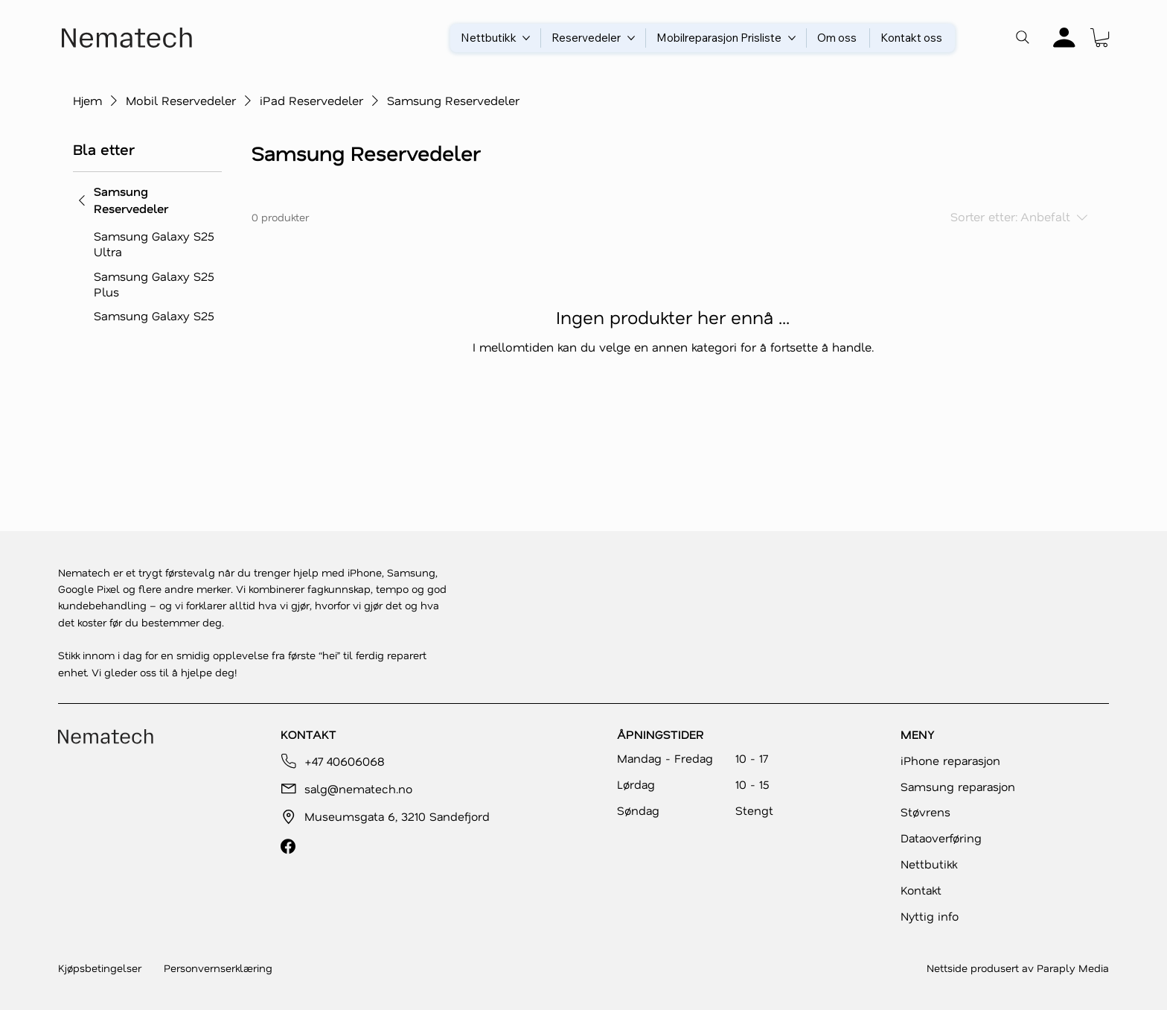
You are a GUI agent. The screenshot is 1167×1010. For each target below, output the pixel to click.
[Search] (1022, 37)
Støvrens (925, 811)
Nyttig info (930, 916)
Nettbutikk (929, 864)
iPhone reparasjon (950, 760)
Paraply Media (1073, 968)
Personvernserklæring (218, 968)
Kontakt (921, 890)
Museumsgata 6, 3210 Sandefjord (397, 816)
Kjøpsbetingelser (99, 968)
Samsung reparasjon (958, 786)
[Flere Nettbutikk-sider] (526, 38)
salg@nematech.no (358, 788)
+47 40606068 (344, 761)
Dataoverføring (941, 837)
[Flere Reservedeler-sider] (631, 38)
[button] (1101, 37)
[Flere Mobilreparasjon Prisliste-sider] (792, 38)
